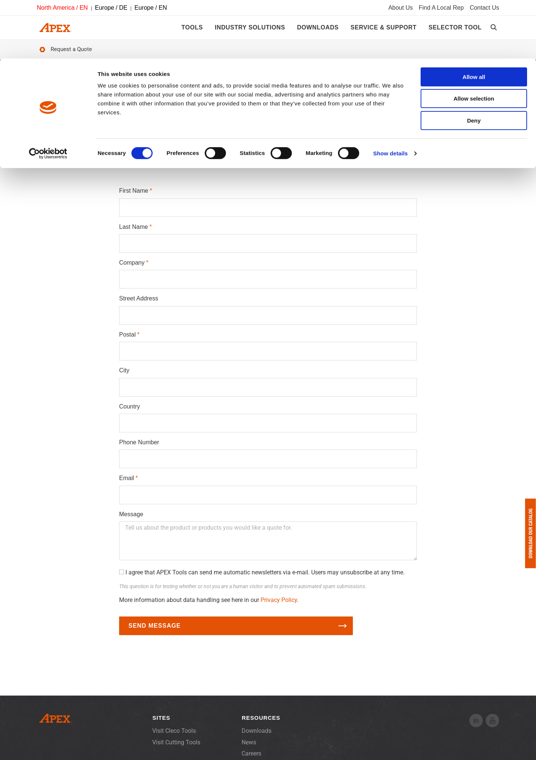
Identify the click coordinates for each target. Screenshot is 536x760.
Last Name (133, 232)
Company (131, 268)
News (249, 747)
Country (129, 412)
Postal (127, 340)
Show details (390, 95)
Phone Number (139, 447)
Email (126, 483)
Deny (474, 62)
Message (131, 519)
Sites (161, 723)
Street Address (138, 303)
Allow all (474, 18)
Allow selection (473, 40)
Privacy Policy (279, 605)
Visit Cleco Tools (174, 735)
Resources (261, 723)
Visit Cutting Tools (176, 747)
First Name (133, 196)
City (124, 375)
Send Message (154, 631)
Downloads (256, 735)
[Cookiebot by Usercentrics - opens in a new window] (48, 95)
